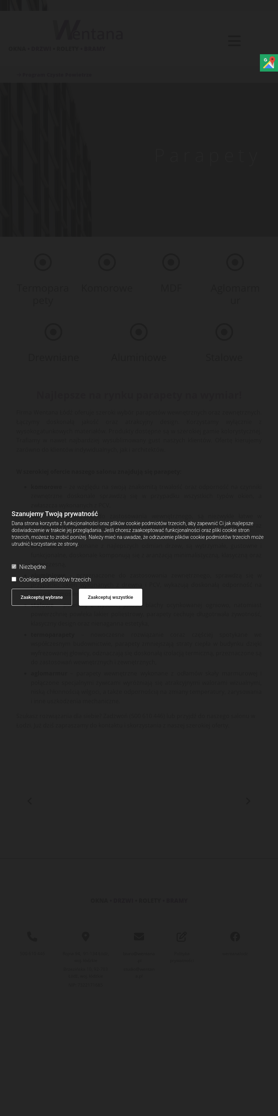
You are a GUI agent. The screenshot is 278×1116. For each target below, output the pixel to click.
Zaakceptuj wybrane (42, 597)
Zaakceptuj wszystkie (110, 597)
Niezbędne (29, 566)
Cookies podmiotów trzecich (51, 579)
